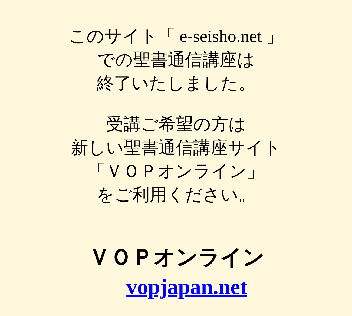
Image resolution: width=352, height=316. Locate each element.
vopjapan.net (186, 287)
